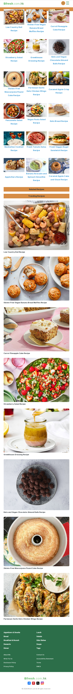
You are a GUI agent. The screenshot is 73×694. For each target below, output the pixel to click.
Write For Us (8, 659)
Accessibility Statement (44, 659)
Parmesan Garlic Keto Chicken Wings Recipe (36, 91)
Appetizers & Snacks (12, 632)
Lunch (38, 632)
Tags (38, 648)
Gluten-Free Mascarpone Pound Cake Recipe (14, 91)
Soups (39, 644)
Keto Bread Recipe (59, 121)
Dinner (6, 648)
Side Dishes (41, 640)
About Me (7, 655)
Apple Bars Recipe (14, 177)
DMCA (38, 666)
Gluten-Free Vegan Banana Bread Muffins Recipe (36, 27)
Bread (6, 636)
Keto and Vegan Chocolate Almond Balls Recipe (59, 60)
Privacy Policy (9, 666)
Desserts (7, 644)
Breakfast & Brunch (11, 640)
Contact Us (40, 655)
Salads (39, 636)
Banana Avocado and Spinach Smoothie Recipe (36, 177)
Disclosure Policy (10, 662)
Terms (38, 662)
